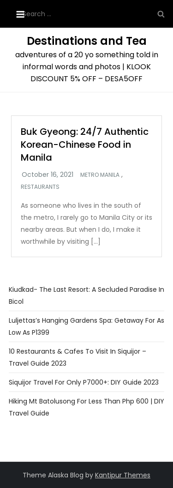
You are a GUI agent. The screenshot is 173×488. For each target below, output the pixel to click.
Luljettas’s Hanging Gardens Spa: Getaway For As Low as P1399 (86, 326)
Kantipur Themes (122, 475)
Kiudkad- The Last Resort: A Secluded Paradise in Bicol (86, 295)
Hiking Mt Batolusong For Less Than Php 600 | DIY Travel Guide (86, 407)
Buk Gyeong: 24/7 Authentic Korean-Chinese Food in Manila (85, 144)
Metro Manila (99, 175)
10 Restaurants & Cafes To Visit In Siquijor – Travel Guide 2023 (77, 357)
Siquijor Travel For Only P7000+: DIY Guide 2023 (84, 382)
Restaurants (40, 187)
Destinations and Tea (87, 40)
